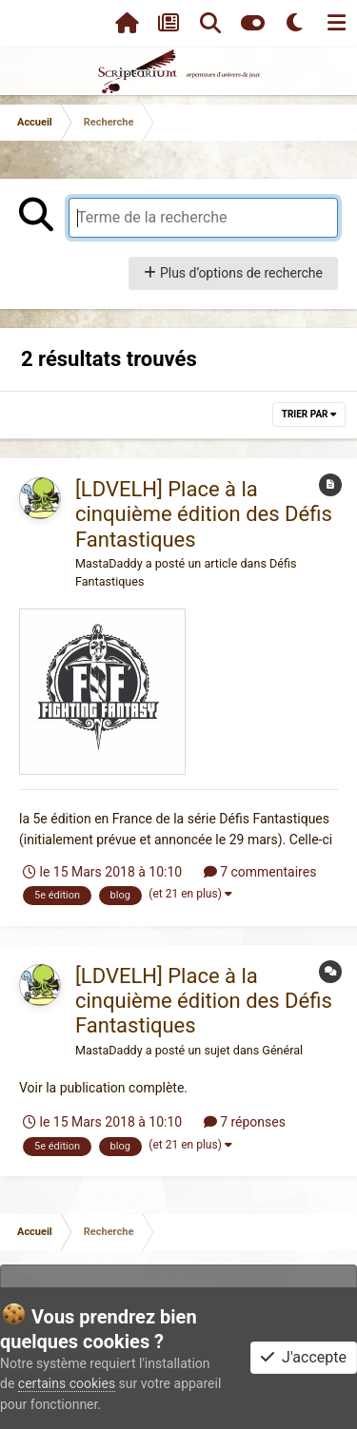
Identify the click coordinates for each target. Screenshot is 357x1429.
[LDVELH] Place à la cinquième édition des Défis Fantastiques (203, 514)
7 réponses (245, 1122)
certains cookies (66, 1383)
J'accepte (304, 1357)
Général (282, 1050)
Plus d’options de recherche (233, 272)
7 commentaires (260, 871)
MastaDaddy (109, 563)
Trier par (309, 414)
